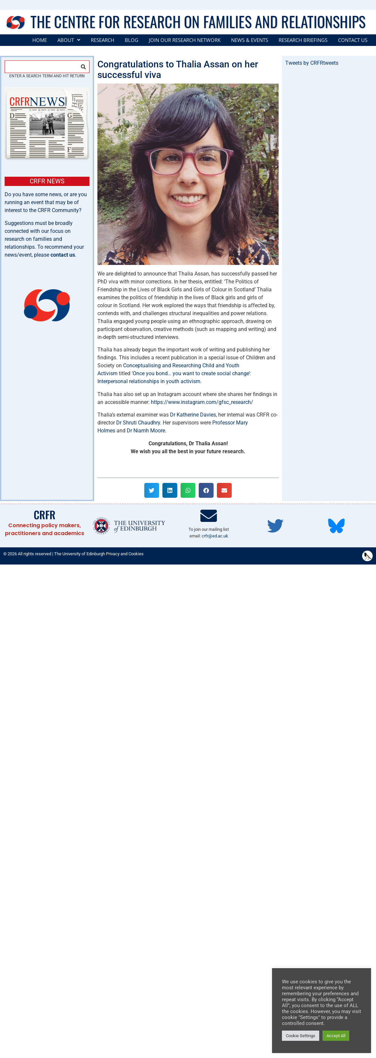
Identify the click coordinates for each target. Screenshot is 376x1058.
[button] (68, 40)
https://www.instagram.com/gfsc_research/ (202, 402)
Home (39, 40)
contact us (63, 255)
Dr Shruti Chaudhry (138, 423)
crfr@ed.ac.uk (215, 535)
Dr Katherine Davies (193, 415)
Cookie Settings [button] (300, 1035)
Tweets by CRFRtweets (311, 63)
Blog (131, 40)
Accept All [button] (335, 1035)
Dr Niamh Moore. (146, 430)
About (68, 40)
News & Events (249, 40)
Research (102, 40)
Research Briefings (303, 40)
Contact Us (352, 40)
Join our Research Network (185, 40)
